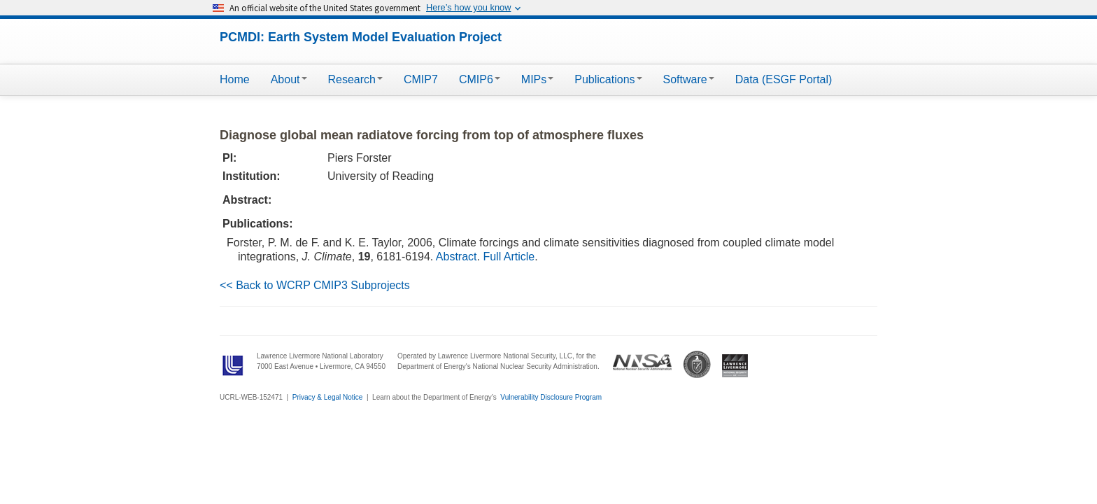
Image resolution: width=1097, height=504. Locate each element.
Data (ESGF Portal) (784, 79)
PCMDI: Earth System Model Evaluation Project (361, 37)
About (289, 79)
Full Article (509, 256)
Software (688, 79)
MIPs (537, 79)
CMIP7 (421, 79)
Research (355, 79)
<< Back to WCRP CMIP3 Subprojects (315, 285)
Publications (608, 79)
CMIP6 (479, 79)
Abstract (456, 256)
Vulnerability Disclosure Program (551, 397)
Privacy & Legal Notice (327, 397)
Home (235, 79)
